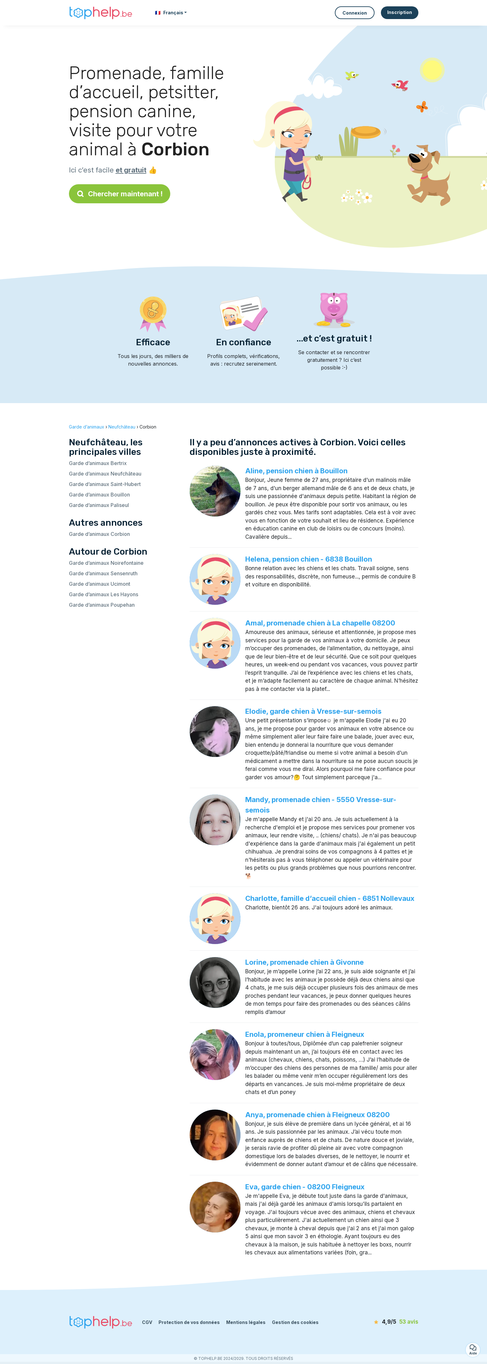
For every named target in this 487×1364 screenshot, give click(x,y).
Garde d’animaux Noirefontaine (106, 563)
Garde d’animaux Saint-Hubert (105, 484)
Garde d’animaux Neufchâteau (105, 473)
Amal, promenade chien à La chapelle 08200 (320, 623)
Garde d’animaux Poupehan (102, 605)
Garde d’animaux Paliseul (99, 505)
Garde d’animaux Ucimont (99, 584)
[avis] (381, 1322)
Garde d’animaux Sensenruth (103, 573)
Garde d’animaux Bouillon (99, 494)
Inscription (399, 12)
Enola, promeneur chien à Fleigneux (304, 1034)
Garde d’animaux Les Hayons (103, 594)
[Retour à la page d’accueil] (100, 13)
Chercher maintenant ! (120, 194)
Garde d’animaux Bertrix (98, 463)
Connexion (354, 13)
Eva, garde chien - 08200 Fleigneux (305, 1187)
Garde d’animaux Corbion (99, 534)
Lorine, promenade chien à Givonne (304, 962)
